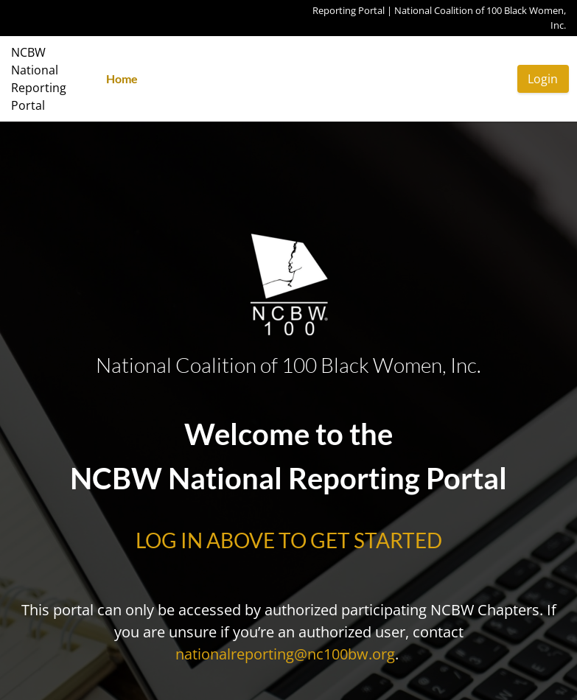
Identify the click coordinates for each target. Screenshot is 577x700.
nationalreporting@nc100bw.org (285, 654)
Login (543, 79)
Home (122, 78)
